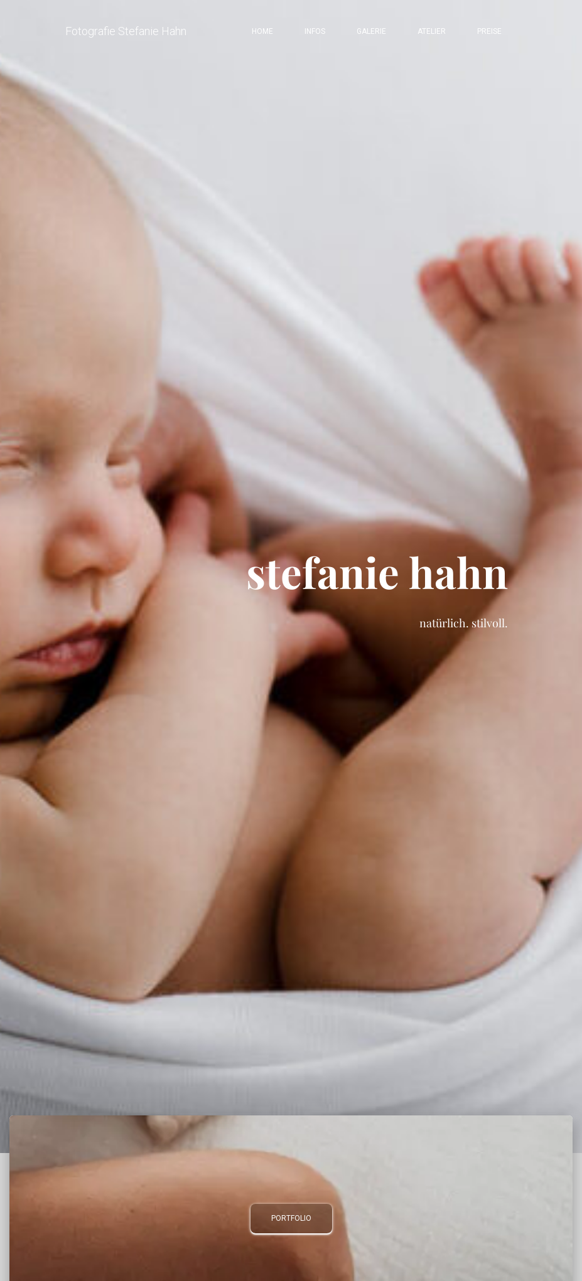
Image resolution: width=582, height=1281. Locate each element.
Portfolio (291, 1218)
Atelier (432, 31)
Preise (489, 31)
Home (262, 31)
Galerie (371, 31)
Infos (314, 31)
